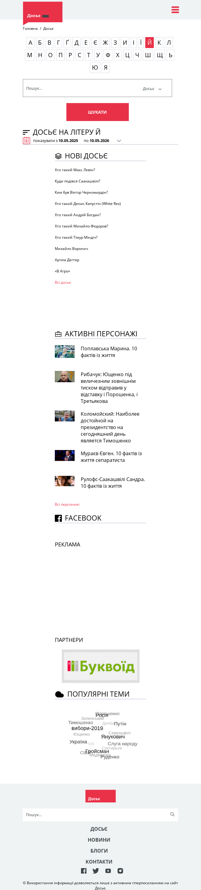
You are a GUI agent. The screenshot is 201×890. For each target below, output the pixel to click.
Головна (30, 28)
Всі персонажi (67, 504)
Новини (99, 839)
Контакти (99, 861)
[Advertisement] (103, 306)
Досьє (152, 88)
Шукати (97, 112)
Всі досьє (63, 282)
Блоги (99, 850)
